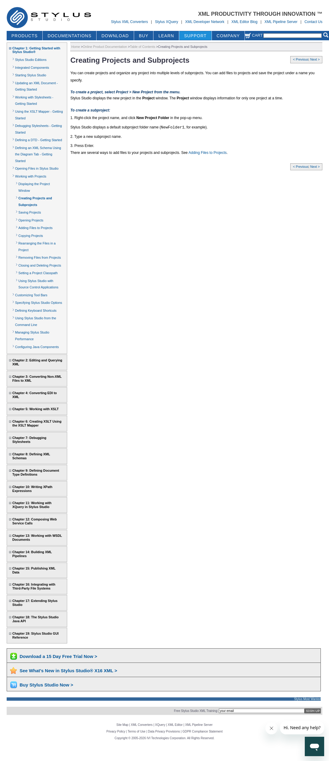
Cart (253, 35)
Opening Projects (30, 220)
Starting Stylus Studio (30, 75)
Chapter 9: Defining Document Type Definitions (35, 472)
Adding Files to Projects (35, 228)
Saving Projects (29, 212)
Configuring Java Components (37, 347)
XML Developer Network (205, 22)
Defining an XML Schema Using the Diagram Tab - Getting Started (38, 154)
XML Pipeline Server (281, 22)
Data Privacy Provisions (164, 731)
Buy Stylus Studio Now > (46, 684)
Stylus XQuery (166, 22)
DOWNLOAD (115, 35)
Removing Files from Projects (39, 257)
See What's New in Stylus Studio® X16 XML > (68, 670)
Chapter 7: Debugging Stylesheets (29, 440)
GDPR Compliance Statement (203, 731)
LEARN (166, 35)
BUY (144, 35)
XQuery (160, 724)
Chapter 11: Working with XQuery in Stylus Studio (31, 505)
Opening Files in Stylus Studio (36, 168)
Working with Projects (30, 176)
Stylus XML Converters (129, 22)
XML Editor (175, 724)
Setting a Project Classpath (38, 273)
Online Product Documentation (105, 46)
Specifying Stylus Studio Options (38, 302)
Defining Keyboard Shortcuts (36, 310)
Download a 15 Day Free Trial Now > (58, 656)
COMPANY (228, 35)
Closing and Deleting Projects (39, 265)
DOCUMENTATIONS (69, 35)
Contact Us (313, 22)
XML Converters (142, 724)
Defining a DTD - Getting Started (38, 140)
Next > (315, 59)
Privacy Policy (116, 731)
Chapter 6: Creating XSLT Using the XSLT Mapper (36, 423)
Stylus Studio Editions (31, 59)
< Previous (300, 59)
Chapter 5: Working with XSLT (35, 409)
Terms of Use (137, 731)
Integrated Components (32, 67)
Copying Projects (30, 236)
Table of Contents (142, 46)
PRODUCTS (25, 35)
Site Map (122, 724)
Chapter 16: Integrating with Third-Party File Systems (33, 586)
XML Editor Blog (244, 22)
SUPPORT (195, 35)
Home (75, 46)
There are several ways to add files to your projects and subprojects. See (129, 153)
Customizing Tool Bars (31, 295)
